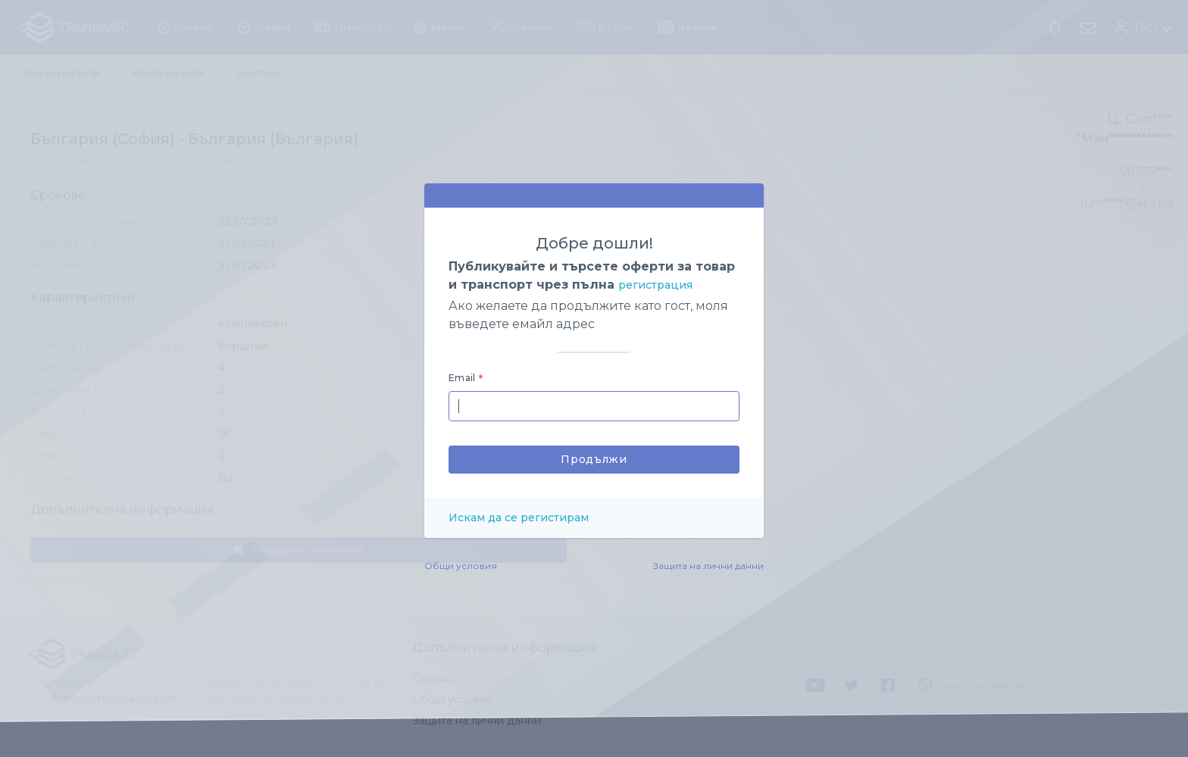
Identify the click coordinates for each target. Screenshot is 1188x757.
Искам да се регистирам (519, 517)
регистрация (655, 285)
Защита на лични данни (708, 565)
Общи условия (460, 565)
